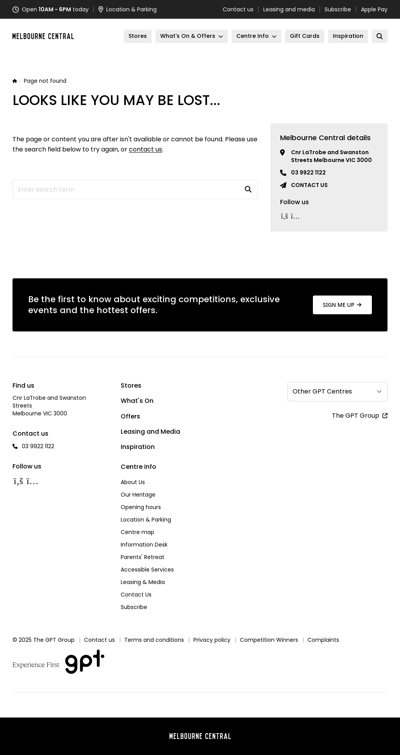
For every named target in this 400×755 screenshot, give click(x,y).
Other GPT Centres (322, 391)
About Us (133, 482)
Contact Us (136, 594)
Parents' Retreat (142, 557)
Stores (131, 385)
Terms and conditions (154, 640)
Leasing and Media (150, 431)
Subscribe (338, 9)
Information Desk (144, 544)
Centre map (137, 532)
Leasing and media (289, 9)
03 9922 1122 (308, 172)
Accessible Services (147, 569)
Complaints (323, 640)
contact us (145, 149)
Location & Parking (146, 520)
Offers (130, 416)
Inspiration (138, 447)
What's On (137, 400)
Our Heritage (138, 495)
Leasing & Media (143, 582)
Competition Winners (269, 640)
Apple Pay (374, 9)
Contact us (238, 9)
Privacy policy (211, 640)
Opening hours (141, 507)
